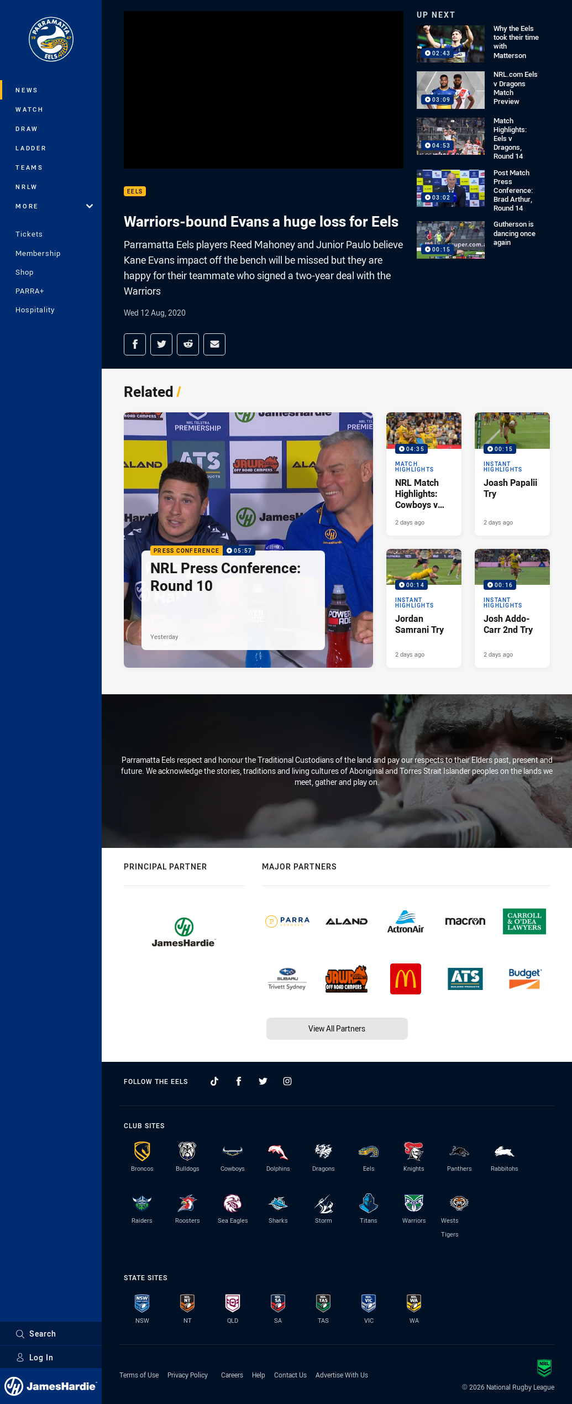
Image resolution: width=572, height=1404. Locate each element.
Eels (135, 191)
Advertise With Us (342, 1374)
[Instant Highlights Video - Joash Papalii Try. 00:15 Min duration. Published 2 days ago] (512, 473)
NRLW (26, 186)
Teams (29, 167)
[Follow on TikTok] (214, 1081)
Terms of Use (139, 1374)
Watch (29, 109)
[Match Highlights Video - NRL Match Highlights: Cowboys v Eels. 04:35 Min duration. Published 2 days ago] (423, 473)
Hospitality (35, 310)
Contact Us (290, 1374)
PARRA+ (29, 291)
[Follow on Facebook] (238, 1081)
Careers (232, 1374)
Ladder (31, 148)
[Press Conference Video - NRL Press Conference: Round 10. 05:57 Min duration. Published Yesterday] (248, 540)
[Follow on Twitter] (263, 1081)
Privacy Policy (187, 1374)
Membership (38, 253)
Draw (27, 128)
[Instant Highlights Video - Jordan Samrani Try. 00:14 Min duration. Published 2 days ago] (423, 608)
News (27, 90)
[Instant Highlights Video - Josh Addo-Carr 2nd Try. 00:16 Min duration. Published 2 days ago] (512, 608)
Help (258, 1374)
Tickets (29, 234)
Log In (34, 1357)
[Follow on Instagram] (287, 1081)
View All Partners (336, 1028)
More (54, 206)
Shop (24, 272)
